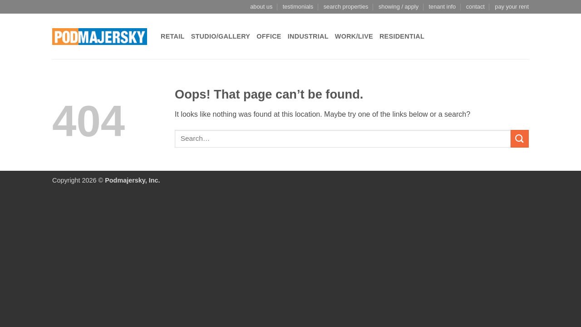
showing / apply (399, 6)
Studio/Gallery (221, 36)
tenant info (442, 6)
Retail (173, 36)
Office (268, 36)
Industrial (308, 36)
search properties (346, 6)
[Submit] (520, 139)
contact (475, 6)
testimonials (298, 6)
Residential (401, 36)
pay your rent (512, 6)
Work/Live (354, 36)
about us (261, 6)
